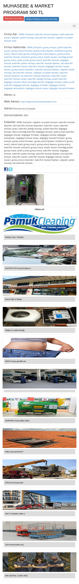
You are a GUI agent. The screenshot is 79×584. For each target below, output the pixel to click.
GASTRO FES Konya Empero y (18, 268)
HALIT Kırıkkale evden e (15, 514)
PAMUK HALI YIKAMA (14, 237)
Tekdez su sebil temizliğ (14, 330)
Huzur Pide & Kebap (13, 299)
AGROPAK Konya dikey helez (17, 421)
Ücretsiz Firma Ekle (13, 18)
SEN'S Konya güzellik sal (15, 361)
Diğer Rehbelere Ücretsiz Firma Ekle (41, 19)
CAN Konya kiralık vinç (14, 545)
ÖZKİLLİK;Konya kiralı (14, 483)
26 (14, 95)
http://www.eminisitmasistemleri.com (39, 101)
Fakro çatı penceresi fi (14, 452)
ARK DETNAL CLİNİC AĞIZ (16, 576)
